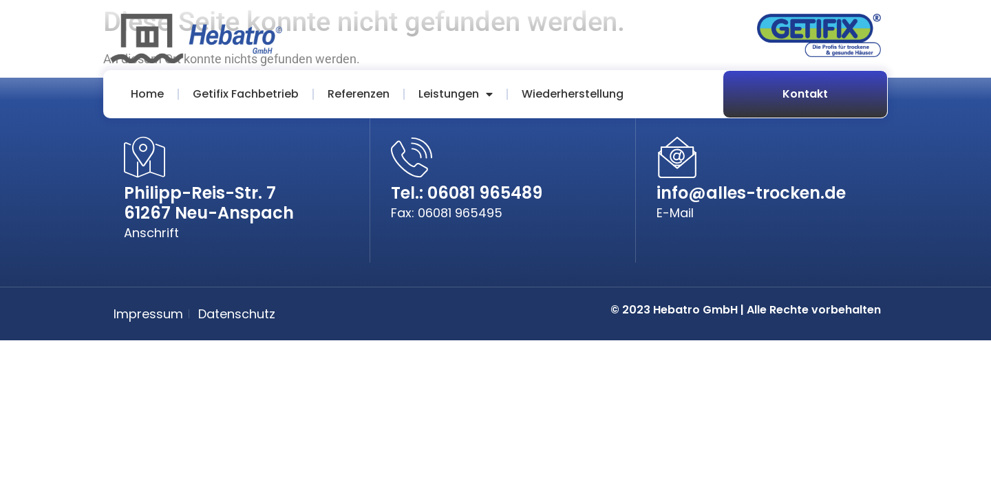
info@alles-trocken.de (751, 193)
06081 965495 (460, 212)
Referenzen (359, 94)
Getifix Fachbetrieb (246, 94)
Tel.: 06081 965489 (466, 193)
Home (147, 94)
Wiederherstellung (573, 94)
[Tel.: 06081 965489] (411, 157)
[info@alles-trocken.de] (677, 157)
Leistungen (455, 94)
